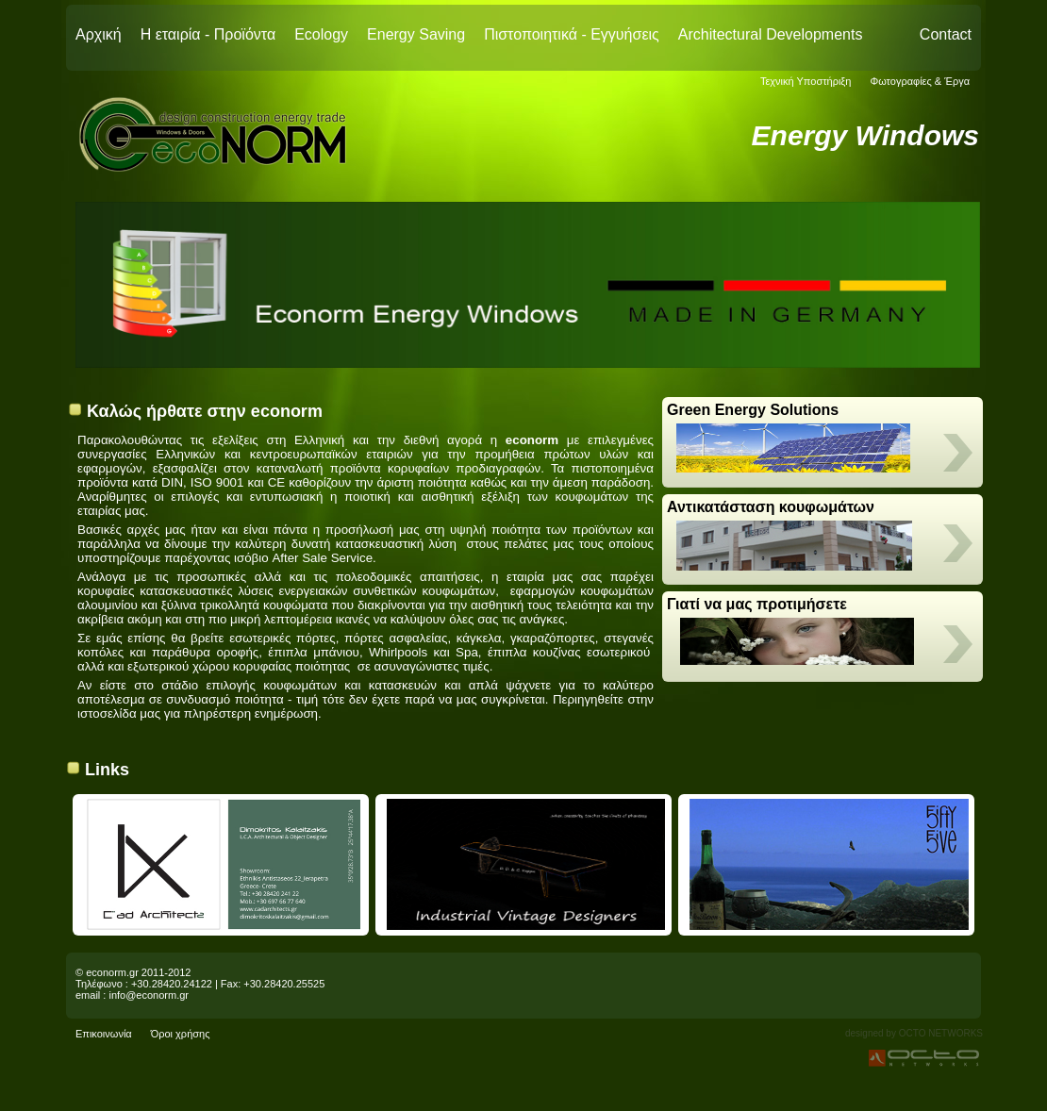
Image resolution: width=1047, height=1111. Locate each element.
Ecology (321, 34)
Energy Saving (416, 34)
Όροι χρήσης (180, 1033)
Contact (946, 34)
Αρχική (98, 34)
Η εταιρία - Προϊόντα (208, 34)
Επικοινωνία (103, 1033)
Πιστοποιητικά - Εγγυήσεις (571, 34)
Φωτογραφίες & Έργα (920, 81)
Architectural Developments (770, 34)
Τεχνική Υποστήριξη (806, 81)
